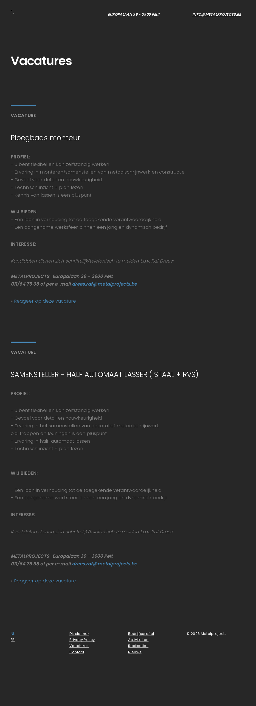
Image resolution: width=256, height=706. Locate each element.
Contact (76, 652)
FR (13, 639)
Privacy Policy (82, 639)
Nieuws (135, 652)
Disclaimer (79, 633)
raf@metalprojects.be (111, 284)
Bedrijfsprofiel (141, 633)
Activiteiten (138, 639)
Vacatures (79, 645)
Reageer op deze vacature (45, 301)
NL (13, 633)
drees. (79, 284)
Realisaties (138, 645)
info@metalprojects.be (216, 14)
